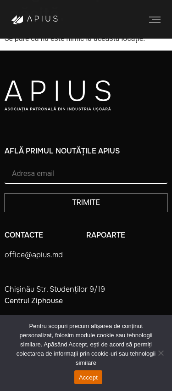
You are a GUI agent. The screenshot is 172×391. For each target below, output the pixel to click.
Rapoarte (105, 235)
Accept (88, 377)
